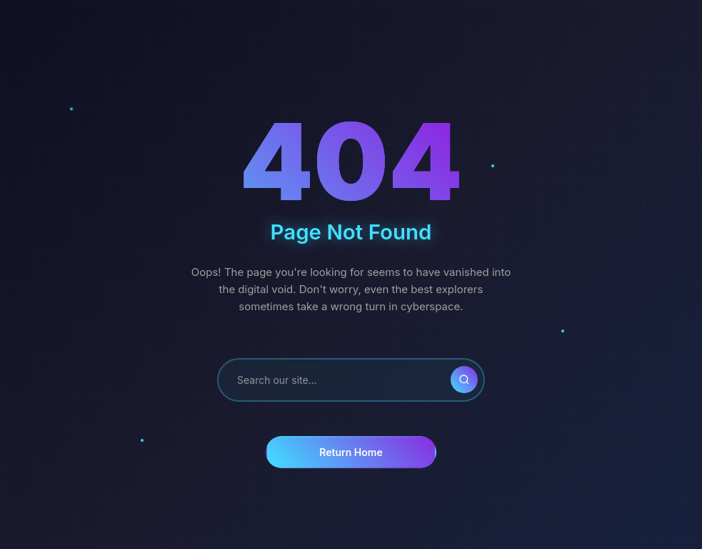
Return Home (350, 452)
